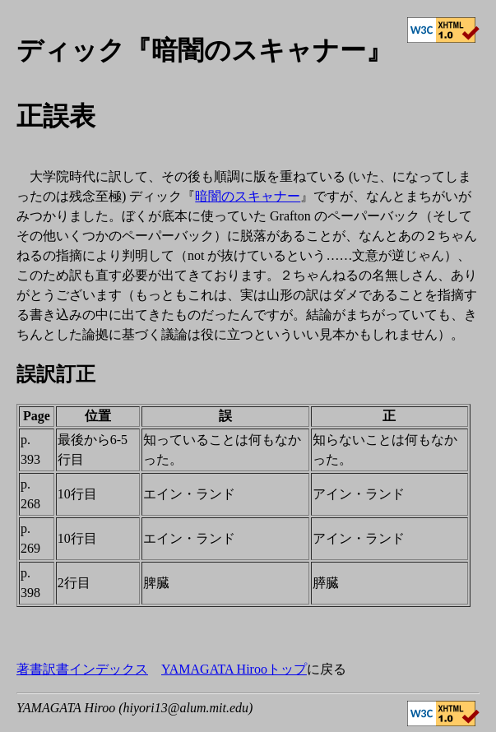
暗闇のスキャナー (247, 196)
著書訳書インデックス (82, 669)
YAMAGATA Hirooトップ (234, 669)
